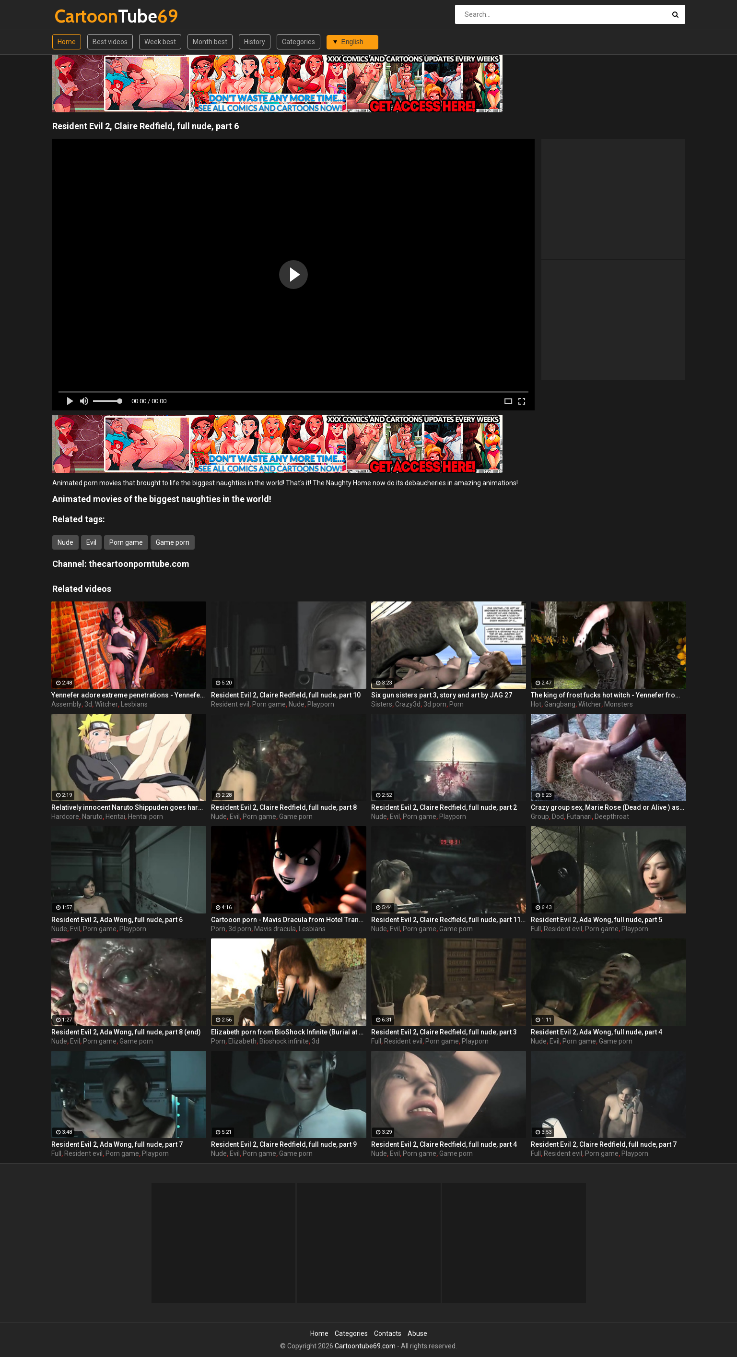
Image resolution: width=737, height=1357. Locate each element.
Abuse (417, 1333)
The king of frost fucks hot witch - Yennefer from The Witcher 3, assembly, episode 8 (608, 695)
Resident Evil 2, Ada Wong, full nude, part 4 (596, 1032)
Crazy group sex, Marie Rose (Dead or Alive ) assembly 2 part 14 (608, 807)
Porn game (126, 542)
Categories (298, 42)
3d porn (434, 704)
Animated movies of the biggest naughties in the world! (161, 499)
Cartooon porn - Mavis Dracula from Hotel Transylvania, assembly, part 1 (288, 920)
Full (536, 929)
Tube (80, 16)
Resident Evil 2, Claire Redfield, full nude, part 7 (604, 1144)
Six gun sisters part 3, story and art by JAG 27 (441, 695)
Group (540, 816)
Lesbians (134, 704)
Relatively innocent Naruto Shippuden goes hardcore (129, 807)
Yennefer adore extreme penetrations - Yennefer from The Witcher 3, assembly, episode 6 (129, 695)
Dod (558, 816)
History (254, 42)
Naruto (92, 816)
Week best (160, 42)
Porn (456, 704)
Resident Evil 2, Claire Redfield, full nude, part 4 (444, 1144)
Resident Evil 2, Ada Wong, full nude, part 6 (117, 920)
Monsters (618, 704)
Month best (210, 42)
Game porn (172, 542)
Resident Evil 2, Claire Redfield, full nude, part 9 (284, 1144)
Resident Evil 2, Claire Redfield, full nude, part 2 (444, 807)
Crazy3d (408, 704)
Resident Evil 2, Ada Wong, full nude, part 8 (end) (126, 1032)
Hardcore (65, 816)
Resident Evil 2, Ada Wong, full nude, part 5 (596, 920)
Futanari (579, 816)
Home (67, 42)
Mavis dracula (275, 929)
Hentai (115, 816)
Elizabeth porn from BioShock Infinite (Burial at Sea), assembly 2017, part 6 (288, 1032)
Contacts (387, 1333)
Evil (91, 542)
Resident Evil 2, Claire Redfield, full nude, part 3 (444, 1032)
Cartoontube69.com (365, 1346)
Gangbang (559, 704)
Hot (536, 704)
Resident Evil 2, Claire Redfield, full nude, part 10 (286, 695)
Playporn (320, 704)
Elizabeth (242, 1041)
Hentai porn (145, 816)
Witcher (106, 704)
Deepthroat (612, 816)
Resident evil (230, 704)
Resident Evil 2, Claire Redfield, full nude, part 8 (284, 807)
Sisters (381, 704)
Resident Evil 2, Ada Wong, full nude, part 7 (117, 1144)
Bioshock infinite (284, 1041)
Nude (65, 542)
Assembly (66, 704)
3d (88, 704)
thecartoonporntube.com (139, 564)
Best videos (110, 42)
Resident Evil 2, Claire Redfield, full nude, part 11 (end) (448, 920)
